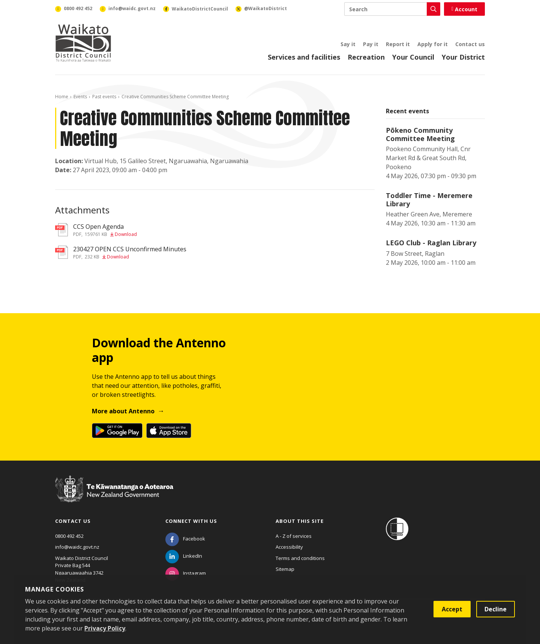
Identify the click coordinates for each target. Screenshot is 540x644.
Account (464, 9)
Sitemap (285, 569)
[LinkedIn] (183, 555)
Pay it (370, 44)
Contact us (470, 44)
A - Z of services (294, 536)
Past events (104, 96)
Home (61, 96)
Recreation (366, 57)
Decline (495, 609)
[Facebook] (185, 538)
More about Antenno (123, 411)
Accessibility (289, 546)
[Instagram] (185, 573)
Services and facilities (304, 57)
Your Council (413, 57)
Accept (452, 609)
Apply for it (432, 44)
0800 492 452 (69, 536)
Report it (398, 44)
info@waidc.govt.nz (77, 546)
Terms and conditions (300, 558)
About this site (300, 521)
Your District (463, 57)
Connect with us (191, 521)
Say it (348, 44)
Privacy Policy (104, 628)
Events (80, 96)
